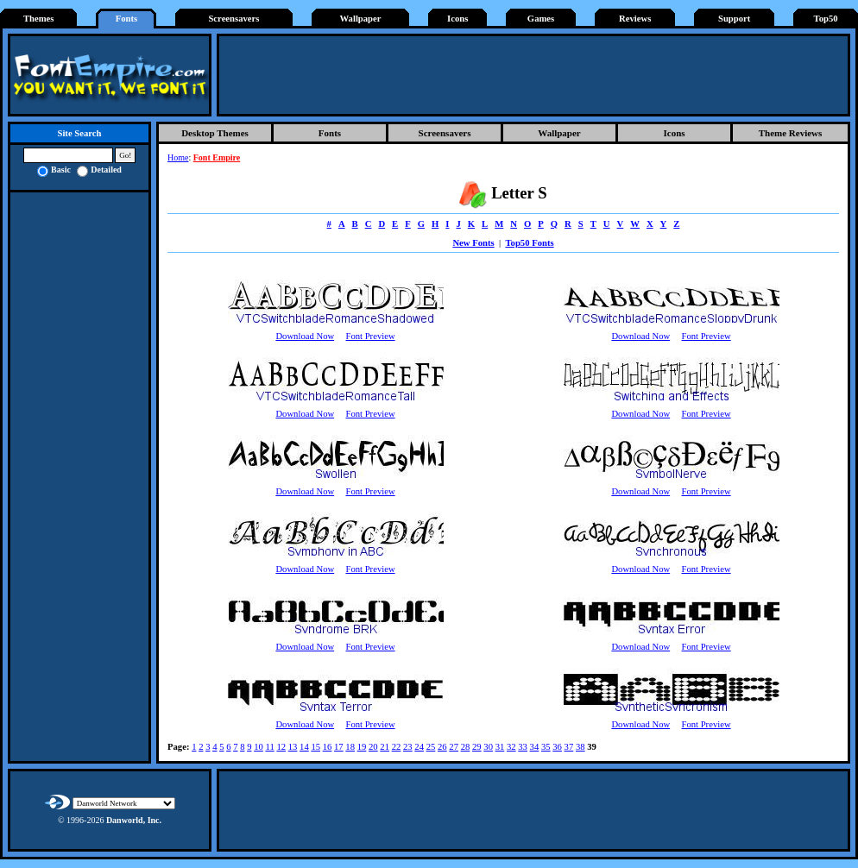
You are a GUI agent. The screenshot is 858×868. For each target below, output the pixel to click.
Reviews (635, 18)
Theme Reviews (791, 133)
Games (540, 18)
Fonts (126, 18)
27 (453, 747)
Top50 (826, 18)
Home (177, 157)
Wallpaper (361, 18)
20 (373, 747)
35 (546, 747)
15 (315, 747)
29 (477, 747)
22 (396, 747)
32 (511, 747)
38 (580, 747)
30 (488, 747)
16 (327, 747)
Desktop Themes (215, 133)
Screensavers (233, 18)
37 (569, 747)
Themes (38, 18)
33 (522, 747)
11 (269, 747)
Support (734, 18)
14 (304, 747)
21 (384, 747)
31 (500, 747)
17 (339, 747)
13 (293, 747)
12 (281, 747)
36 (557, 747)
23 (408, 747)
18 (350, 747)
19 (362, 747)
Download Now (304, 336)
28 (465, 747)
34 (534, 747)
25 (431, 747)
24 (419, 747)
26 (442, 747)
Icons (457, 18)
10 (258, 747)
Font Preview (369, 336)
